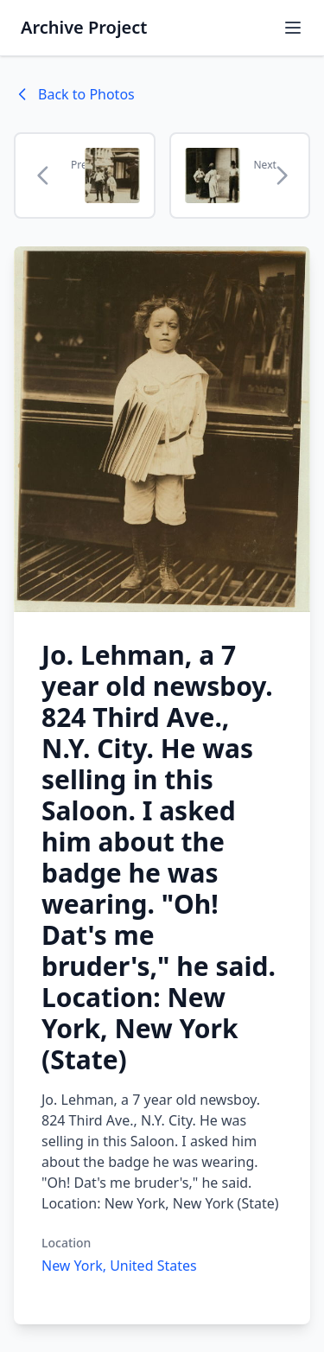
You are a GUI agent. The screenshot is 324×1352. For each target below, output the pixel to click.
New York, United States (119, 1265)
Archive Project (84, 27)
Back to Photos (74, 94)
